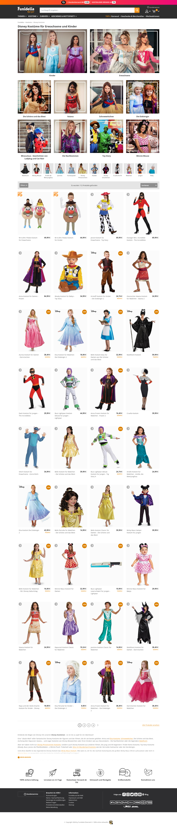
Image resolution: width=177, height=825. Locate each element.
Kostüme (32, 16)
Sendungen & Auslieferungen (55, 800)
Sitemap (71, 805)
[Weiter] (98, 725)
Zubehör (44, 16)
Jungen (140, 176)
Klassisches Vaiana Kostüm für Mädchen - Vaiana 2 (137, 297)
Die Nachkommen (70, 156)
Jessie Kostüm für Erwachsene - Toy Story (99, 239)
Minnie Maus (23, 753)
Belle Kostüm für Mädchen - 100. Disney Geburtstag (29, 590)
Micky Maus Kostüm (68, 751)
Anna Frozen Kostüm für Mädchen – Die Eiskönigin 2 (100, 708)
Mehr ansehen (25, 757)
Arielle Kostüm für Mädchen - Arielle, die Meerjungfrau (135, 474)
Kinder (52, 75)
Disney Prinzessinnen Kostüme (49, 745)
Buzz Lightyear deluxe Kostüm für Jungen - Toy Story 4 (100, 474)
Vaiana (70, 116)
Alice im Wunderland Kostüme (84, 747)
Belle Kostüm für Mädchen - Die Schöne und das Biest (65, 473)
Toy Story (106, 156)
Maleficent (25, 176)
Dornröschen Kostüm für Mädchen (136, 707)
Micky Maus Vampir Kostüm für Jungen (134, 531)
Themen (21, 16)
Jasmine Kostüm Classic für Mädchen (101, 648)
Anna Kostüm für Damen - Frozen (29, 297)
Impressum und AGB (76, 798)
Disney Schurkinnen (106, 177)
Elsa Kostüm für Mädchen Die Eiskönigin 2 (64, 356)
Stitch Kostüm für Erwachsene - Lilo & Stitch (28, 473)
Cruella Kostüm (132, 413)
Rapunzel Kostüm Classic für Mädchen (64, 648)
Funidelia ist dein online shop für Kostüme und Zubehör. (26, 10)
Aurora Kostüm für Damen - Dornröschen (29, 356)
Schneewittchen (106, 116)
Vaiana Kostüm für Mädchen (26, 648)
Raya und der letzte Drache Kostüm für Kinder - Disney (29, 707)
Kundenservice (31, 794)
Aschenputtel (71, 176)
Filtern (23, 185)
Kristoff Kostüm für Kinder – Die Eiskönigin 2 (101, 297)
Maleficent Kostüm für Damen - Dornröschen (135, 648)
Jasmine (59, 176)
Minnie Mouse (142, 156)
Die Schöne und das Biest (34, 116)
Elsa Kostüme (115, 738)
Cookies (71, 802)
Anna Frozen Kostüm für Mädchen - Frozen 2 (100, 414)
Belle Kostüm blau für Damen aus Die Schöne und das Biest (99, 357)
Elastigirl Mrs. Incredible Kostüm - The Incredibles (136, 239)
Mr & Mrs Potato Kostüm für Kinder (64, 239)
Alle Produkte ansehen (150, 725)
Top (107, 16)
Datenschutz (73, 800)
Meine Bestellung (52, 807)
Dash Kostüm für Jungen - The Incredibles (28, 414)
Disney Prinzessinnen (82, 177)
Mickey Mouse (36, 176)
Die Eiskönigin (142, 116)
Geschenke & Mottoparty (63, 16)
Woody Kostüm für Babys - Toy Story (65, 297)
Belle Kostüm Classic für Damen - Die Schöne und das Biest (100, 532)
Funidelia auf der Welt (76, 795)
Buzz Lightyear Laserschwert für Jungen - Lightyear (100, 591)
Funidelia (21, 22)
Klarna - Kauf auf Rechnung (55, 798)
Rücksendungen (51, 795)
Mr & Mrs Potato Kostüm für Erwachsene (28, 239)
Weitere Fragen (51, 802)
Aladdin (94, 176)
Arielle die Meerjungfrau (48, 177)
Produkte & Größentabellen (55, 805)
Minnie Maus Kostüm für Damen (64, 590)
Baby (152, 176)
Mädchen (129, 176)
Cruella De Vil (117, 176)
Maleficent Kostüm (134, 355)
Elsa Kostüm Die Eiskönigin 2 (29, 531)
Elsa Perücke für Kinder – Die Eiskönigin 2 (64, 707)
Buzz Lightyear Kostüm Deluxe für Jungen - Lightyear (63, 415)
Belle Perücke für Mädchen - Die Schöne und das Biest (65, 531)
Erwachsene (124, 75)
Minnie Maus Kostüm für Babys (136, 590)
